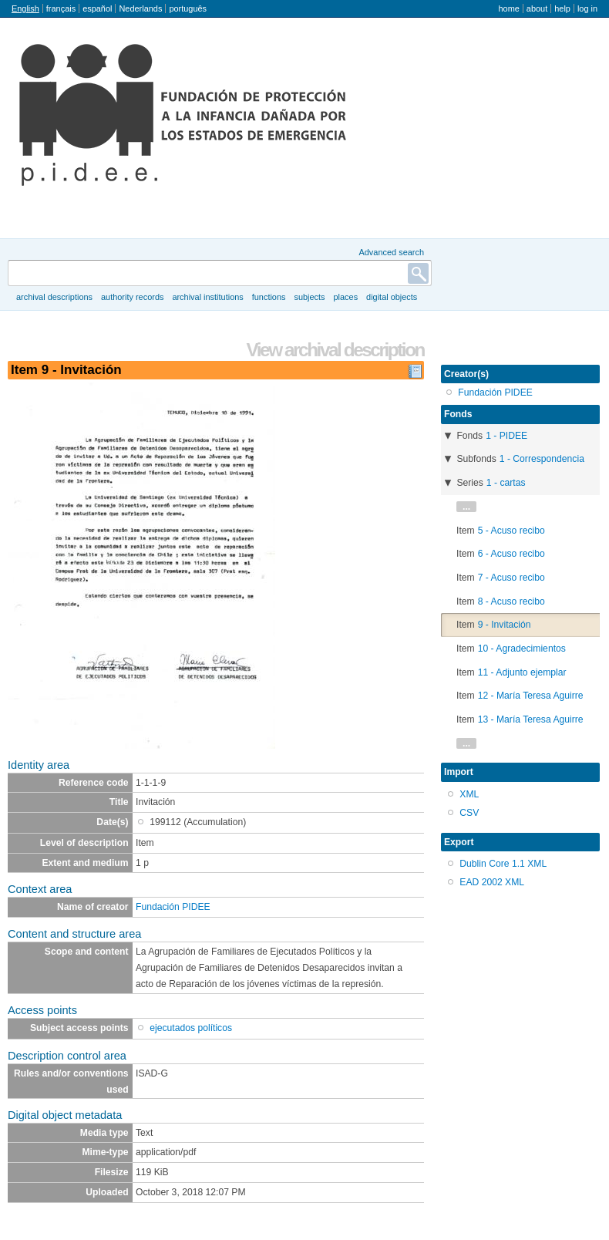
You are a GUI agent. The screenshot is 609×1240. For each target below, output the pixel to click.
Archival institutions (207, 297)
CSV (469, 812)
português (188, 8)
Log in (587, 8)
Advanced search (391, 252)
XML (469, 794)
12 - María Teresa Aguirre (531, 695)
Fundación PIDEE (173, 906)
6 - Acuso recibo (511, 553)
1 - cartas (506, 482)
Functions (269, 297)
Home (508, 8)
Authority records (132, 297)
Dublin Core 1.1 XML (503, 863)
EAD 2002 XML (491, 882)
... (466, 506)
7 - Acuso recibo (511, 577)
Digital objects (391, 297)
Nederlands (140, 8)
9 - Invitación (504, 624)
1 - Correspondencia (542, 458)
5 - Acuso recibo (511, 530)
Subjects (309, 297)
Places (346, 297)
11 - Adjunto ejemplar (522, 672)
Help (562, 8)
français (61, 8)
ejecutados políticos (191, 1028)
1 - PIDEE (506, 435)
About (537, 8)
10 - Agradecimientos (522, 648)
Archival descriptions (54, 297)
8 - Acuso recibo (511, 601)
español (97, 8)
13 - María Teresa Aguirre (531, 719)
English (25, 8)
